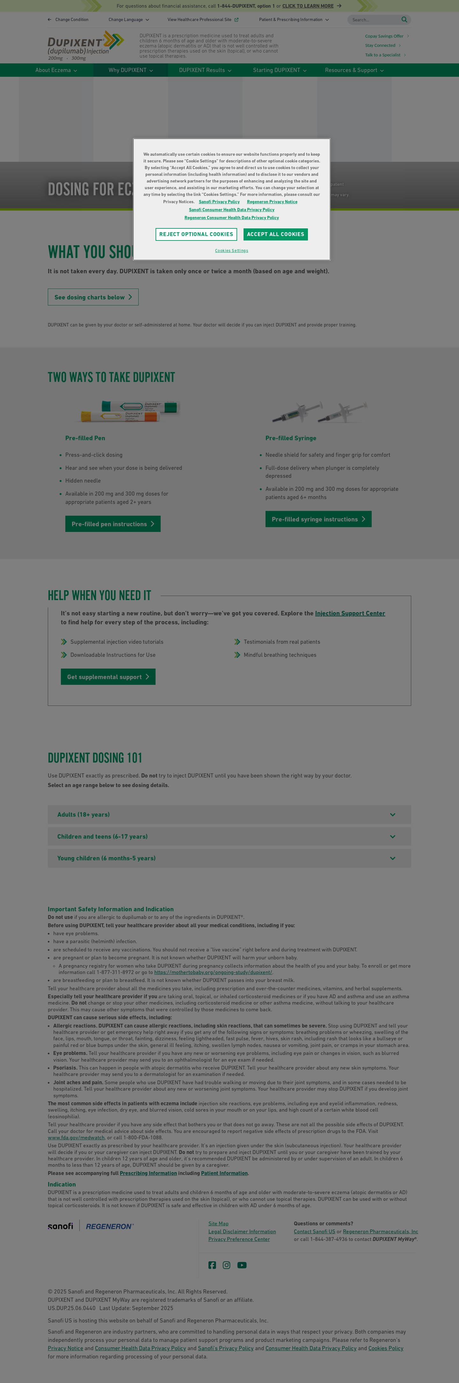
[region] (232, 199)
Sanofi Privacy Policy (219, 201)
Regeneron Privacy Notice (272, 201)
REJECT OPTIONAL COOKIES (196, 234)
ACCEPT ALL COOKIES (275, 234)
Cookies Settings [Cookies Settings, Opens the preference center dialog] (231, 250)
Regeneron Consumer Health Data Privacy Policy (232, 217)
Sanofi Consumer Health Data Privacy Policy (231, 209)
